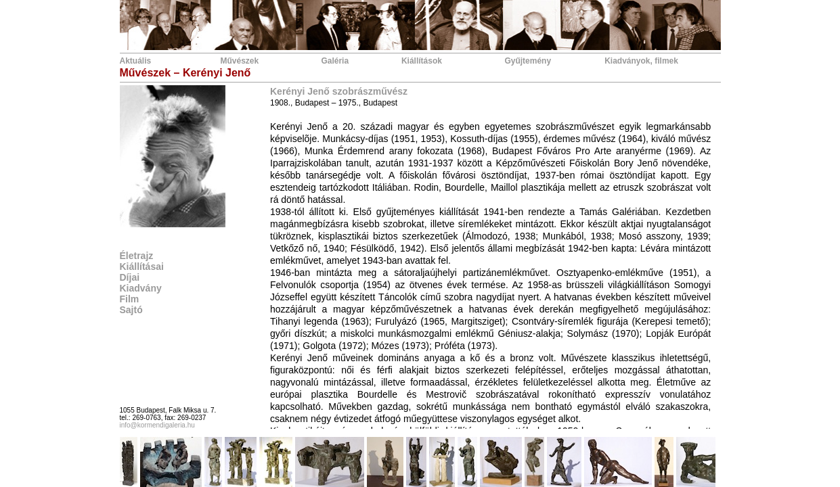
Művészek (239, 61)
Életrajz (137, 255)
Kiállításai (142, 266)
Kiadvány (141, 288)
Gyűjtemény (527, 61)
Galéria (335, 61)
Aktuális (136, 61)
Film (129, 299)
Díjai (130, 277)
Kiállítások (421, 61)
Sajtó (131, 309)
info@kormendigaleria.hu (157, 425)
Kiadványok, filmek (641, 61)
